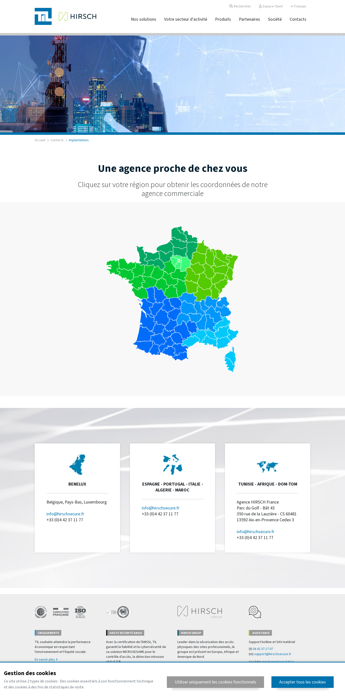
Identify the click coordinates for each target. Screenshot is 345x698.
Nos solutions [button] (143, 19)
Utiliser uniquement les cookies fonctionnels (215, 682)
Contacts (57, 140)
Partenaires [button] (249, 19)
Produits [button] (223, 19)
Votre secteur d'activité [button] (185, 19)
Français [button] (298, 6)
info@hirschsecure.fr (65, 514)
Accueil (40, 140)
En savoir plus (46, 659)
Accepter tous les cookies (302, 682)
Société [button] (275, 19)
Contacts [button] (298, 19)
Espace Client (271, 6)
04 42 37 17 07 (263, 648)
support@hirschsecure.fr (272, 654)
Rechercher (240, 6)
